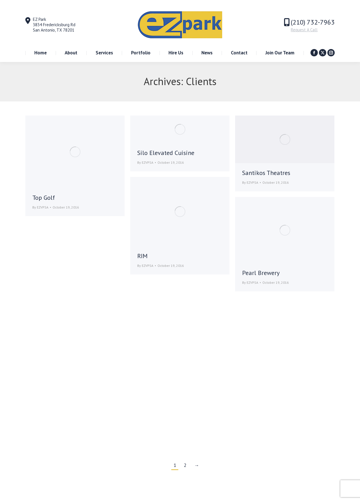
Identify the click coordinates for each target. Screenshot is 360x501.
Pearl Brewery (261, 273)
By (40, 207)
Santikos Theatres (266, 173)
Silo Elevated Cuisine (165, 153)
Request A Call (304, 29)
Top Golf (43, 197)
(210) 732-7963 (313, 22)
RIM (142, 256)
